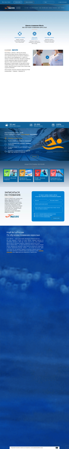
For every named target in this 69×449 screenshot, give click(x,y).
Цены (40, 7)
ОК (56, 447)
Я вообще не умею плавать (15, 138)
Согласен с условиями (42, 216)
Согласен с (45, 213)
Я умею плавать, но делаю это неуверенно (19, 140)
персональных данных (48, 215)
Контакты (62, 7)
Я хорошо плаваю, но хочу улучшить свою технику (19, 147)
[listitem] (10, 175)
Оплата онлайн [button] (18, 2)
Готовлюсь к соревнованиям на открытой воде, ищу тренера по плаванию (19, 151)
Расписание (55, 7)
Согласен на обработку (43, 215)
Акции (59, 7)
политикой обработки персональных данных (47, 213)
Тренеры (50, 7)
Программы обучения (33, 7)
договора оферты (47, 216)
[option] (47, 57)
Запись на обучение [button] (29, 2)
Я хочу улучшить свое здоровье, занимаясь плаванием (19, 144)
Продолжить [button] (34, 156)
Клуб (27, 7)
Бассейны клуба (45, 7)
